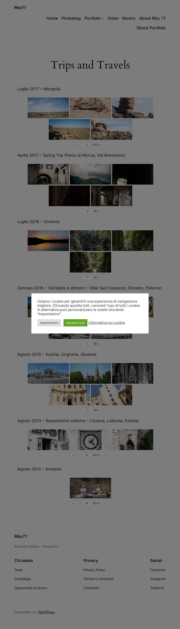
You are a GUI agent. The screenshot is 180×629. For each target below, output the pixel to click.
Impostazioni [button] (49, 323)
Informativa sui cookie (107, 323)
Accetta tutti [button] (75, 323)
